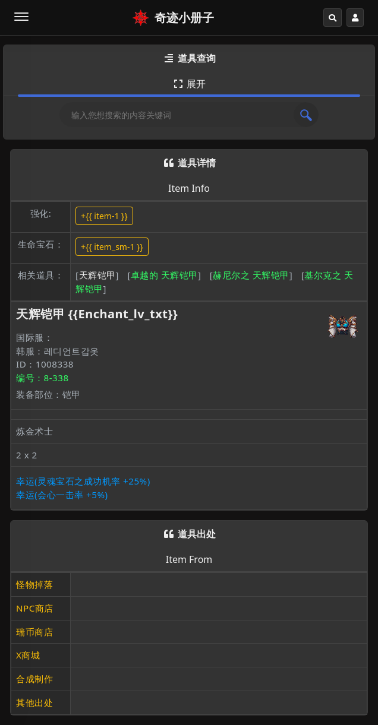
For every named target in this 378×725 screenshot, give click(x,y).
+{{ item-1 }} (104, 215)
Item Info (189, 188)
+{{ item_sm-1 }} (112, 246)
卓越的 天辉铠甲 (164, 275)
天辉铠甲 (97, 275)
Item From (189, 559)
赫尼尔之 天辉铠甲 (251, 275)
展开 (189, 83)
